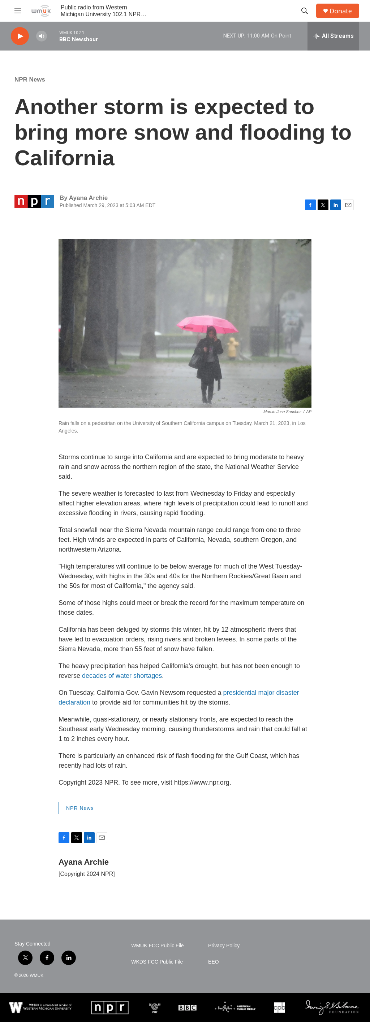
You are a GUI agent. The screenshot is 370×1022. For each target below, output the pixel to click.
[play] (20, 36)
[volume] (41, 36)
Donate (341, 11)
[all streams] (333, 36)
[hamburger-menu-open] (18, 11)
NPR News (29, 79)
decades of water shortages (122, 675)
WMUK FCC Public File (157, 945)
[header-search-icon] (304, 11)
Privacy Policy (224, 945)
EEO (213, 962)
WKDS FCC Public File (157, 962)
